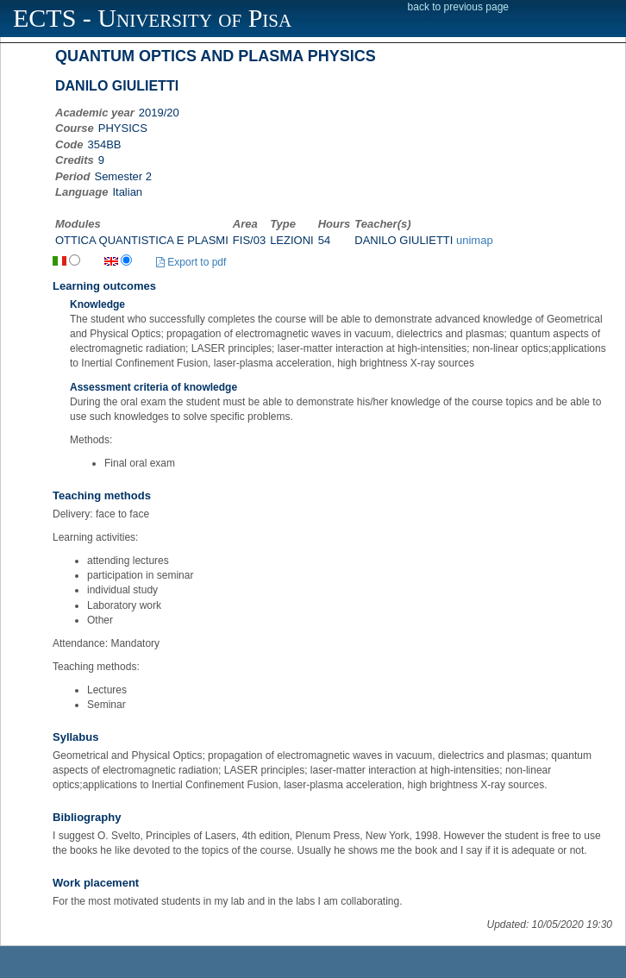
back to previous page (458, 7)
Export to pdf (191, 262)
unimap (474, 240)
